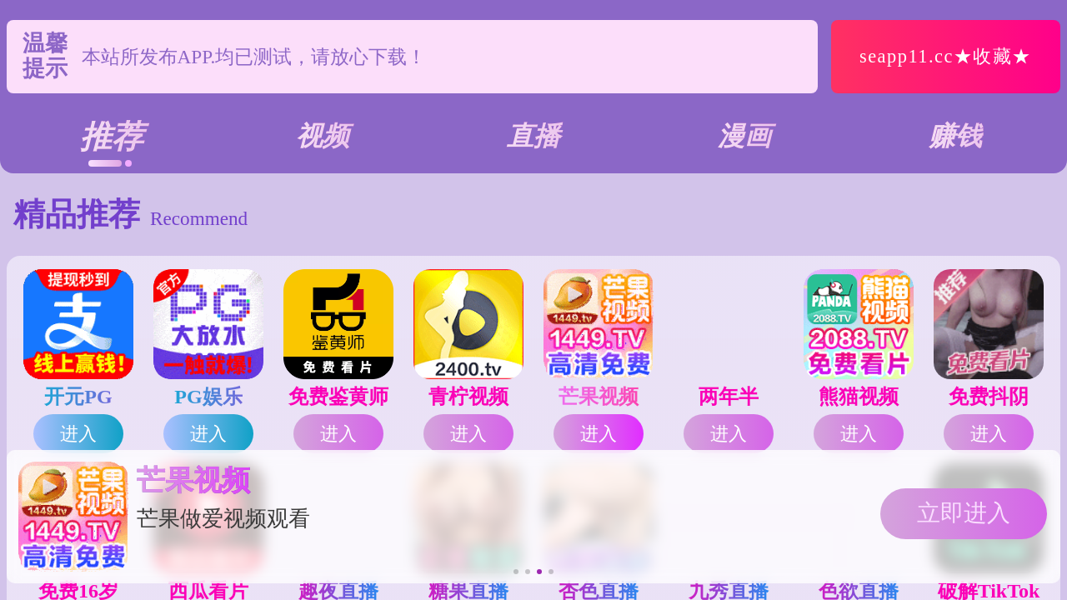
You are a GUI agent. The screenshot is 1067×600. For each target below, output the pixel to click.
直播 (533, 136)
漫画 (744, 136)
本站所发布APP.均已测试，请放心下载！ (254, 62)
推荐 (111, 136)
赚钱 (955, 136)
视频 (322, 136)
